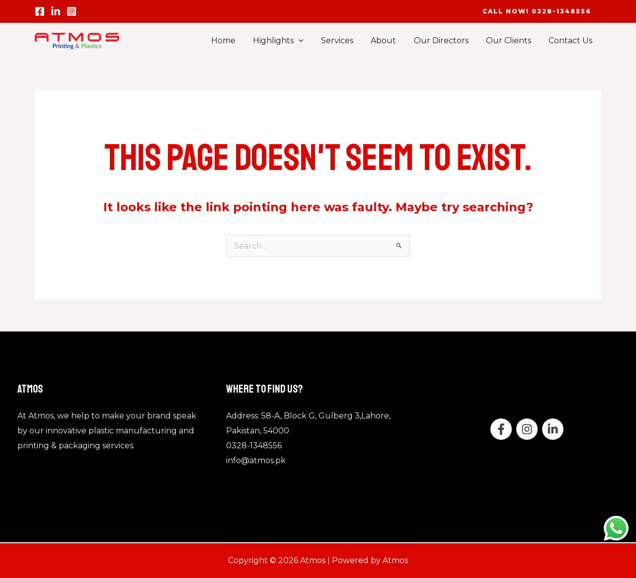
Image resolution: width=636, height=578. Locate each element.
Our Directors (445, 40)
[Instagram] (72, 11)
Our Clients (511, 40)
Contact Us (571, 40)
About (389, 40)
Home (234, 40)
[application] (308, 40)
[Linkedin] (552, 429)
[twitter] (527, 429)
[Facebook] (40, 11)
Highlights (287, 40)
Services (344, 40)
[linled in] (56, 11)
